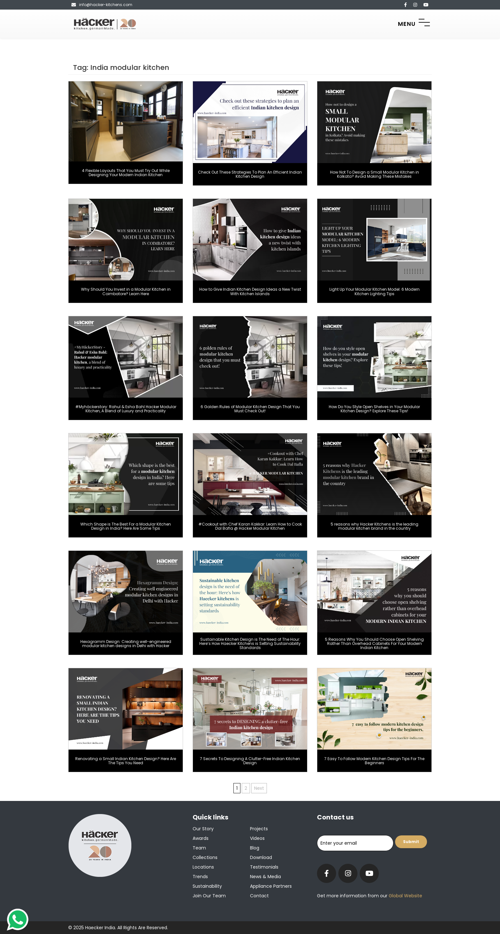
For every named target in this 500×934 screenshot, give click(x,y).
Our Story (203, 829)
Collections (205, 857)
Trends (200, 876)
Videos (257, 838)
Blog (254, 848)
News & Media (265, 876)
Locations (203, 867)
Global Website (404, 896)
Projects (259, 829)
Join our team (209, 896)
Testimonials (264, 867)
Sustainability (207, 886)
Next (259, 788)
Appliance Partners (271, 886)
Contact (259, 896)
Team (199, 848)
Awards (201, 838)
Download (261, 857)
